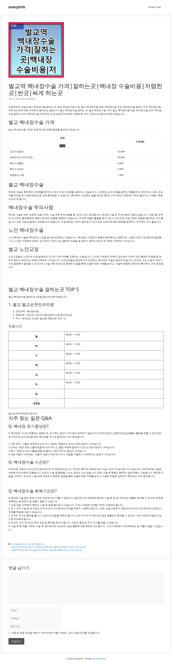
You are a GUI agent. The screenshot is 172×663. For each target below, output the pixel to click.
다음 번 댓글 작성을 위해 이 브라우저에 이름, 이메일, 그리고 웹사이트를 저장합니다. (55, 632)
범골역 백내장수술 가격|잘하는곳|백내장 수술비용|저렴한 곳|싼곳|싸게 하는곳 (47, 550)
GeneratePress (99, 658)
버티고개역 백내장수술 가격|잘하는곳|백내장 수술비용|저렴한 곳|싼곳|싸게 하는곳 (49, 547)
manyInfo (16, 7)
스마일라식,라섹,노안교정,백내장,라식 (28, 544)
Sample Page (154, 7)
